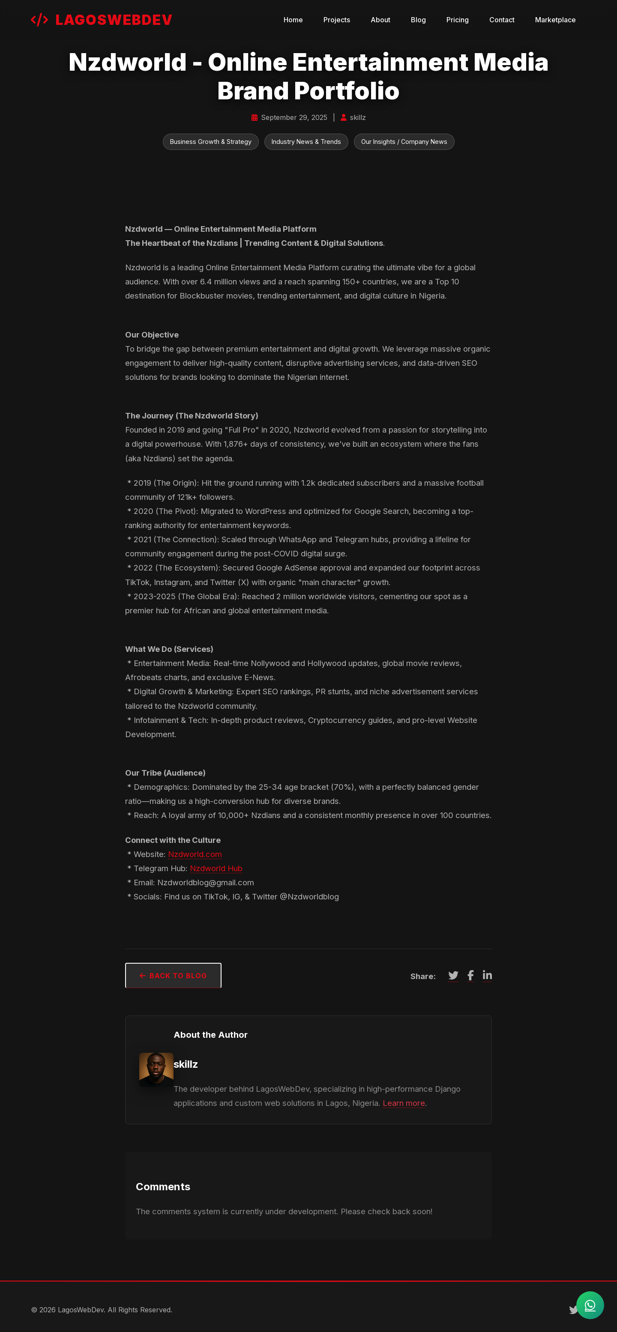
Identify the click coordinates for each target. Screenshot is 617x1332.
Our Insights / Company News (404, 141)
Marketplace (555, 19)
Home (293, 19)
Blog (418, 19)
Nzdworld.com (195, 854)
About (380, 19)
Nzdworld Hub (216, 868)
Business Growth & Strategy (211, 141)
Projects (336, 19)
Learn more (404, 1103)
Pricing (457, 19)
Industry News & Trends (306, 141)
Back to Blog (173, 975)
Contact (502, 19)
